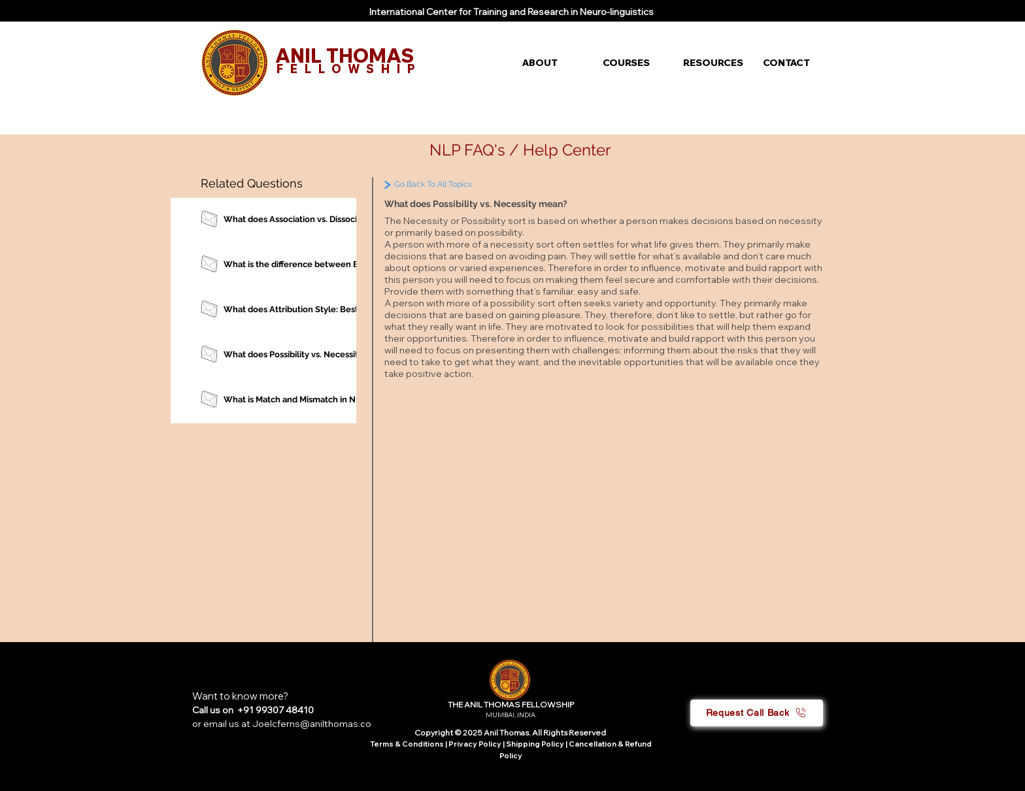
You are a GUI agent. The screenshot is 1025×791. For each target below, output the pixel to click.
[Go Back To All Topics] (461, 184)
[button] (552, 62)
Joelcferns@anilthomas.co (311, 724)
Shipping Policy (535, 744)
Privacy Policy (475, 744)
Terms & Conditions (407, 744)
